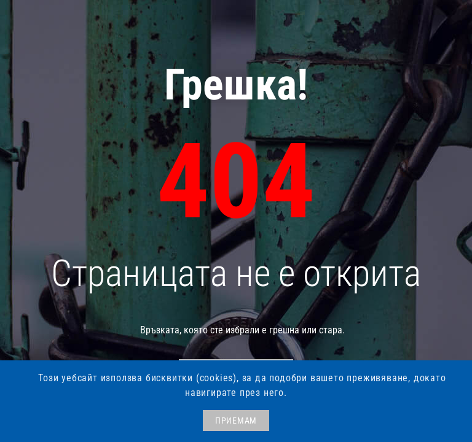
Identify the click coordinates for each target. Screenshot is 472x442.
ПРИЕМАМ (236, 420)
